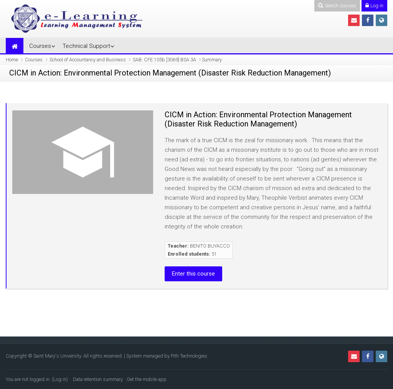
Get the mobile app (147, 379)
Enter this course (193, 273)
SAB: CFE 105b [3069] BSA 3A (164, 59)
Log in (59, 379)
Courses (40, 46)
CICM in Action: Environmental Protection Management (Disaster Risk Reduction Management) (258, 119)
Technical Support (86, 46)
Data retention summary (98, 379)
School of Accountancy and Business (88, 59)
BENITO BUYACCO (210, 246)
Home (12, 59)
